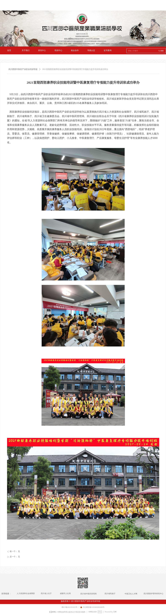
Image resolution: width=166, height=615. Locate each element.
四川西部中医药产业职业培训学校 (22, 69)
